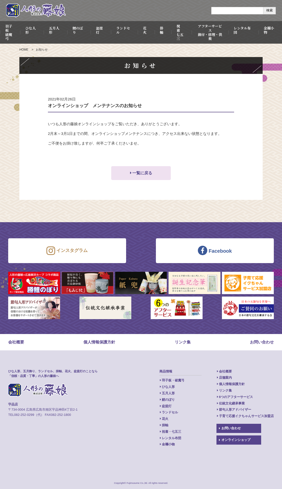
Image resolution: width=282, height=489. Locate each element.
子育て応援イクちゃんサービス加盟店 (246, 416)
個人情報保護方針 (99, 342)
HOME (23, 49)
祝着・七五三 (171, 431)
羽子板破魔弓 (8, 32)
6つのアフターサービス (236, 397)
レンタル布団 (242, 30)
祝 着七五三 (179, 32)
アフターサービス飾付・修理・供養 (210, 32)
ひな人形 (30, 30)
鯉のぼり (77, 30)
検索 (269, 10)
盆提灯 (99, 30)
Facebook (215, 250)
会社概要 (16, 342)
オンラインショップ (235, 440)
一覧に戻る (142, 173)
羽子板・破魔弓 (173, 380)
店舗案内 (225, 377)
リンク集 (183, 342)
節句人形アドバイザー (235, 409)
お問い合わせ (262, 342)
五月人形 (54, 30)
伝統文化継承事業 (232, 403)
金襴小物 (168, 444)
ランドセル (123, 30)
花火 (144, 30)
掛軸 (161, 30)
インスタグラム (67, 251)
